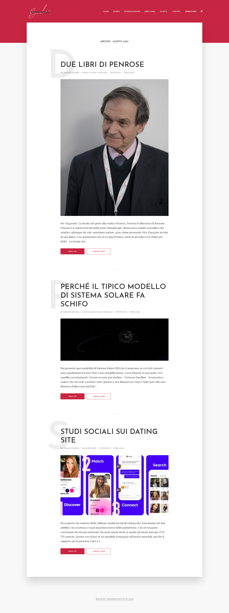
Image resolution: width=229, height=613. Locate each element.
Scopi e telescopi (98, 72)
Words (116, 11)
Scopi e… (164, 11)
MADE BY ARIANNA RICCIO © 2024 (114, 599)
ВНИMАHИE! (190, 11)
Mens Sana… (150, 11)
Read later (99, 251)
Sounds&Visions (132, 11)
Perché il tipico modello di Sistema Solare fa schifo (113, 296)
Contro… (176, 11)
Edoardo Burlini (71, 72)
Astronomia (89, 312)
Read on (73, 251)
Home (106, 11)
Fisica (87, 72)
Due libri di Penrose (102, 65)
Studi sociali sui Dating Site (109, 436)
